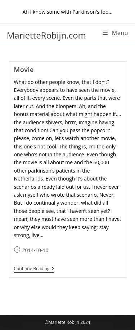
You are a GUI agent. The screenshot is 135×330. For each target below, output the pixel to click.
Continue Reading (34, 269)
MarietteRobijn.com (46, 35)
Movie (24, 69)
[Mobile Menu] (115, 32)
